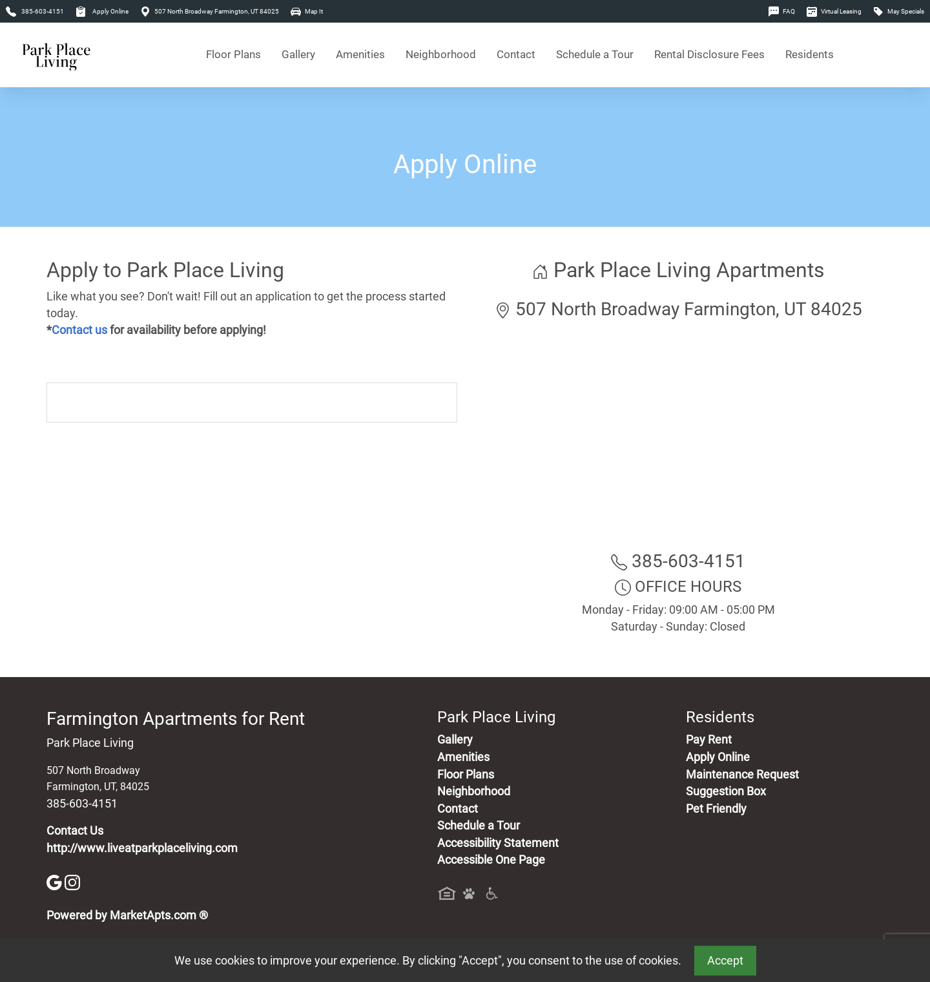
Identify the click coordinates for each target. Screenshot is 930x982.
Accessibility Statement (498, 843)
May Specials (898, 11)
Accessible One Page (491, 859)
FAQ (782, 11)
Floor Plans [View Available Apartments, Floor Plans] (233, 54)
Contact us (79, 330)
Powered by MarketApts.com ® (127, 915)
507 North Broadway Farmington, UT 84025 (209, 11)
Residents (809, 54)
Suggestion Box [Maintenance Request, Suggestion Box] (726, 791)
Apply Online (102, 11)
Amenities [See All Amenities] (360, 54)
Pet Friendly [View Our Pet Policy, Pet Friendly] (716, 808)
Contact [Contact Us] (516, 54)
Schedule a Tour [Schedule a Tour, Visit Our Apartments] (595, 54)
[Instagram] (72, 881)
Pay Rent (709, 739)
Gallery (298, 54)
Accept (725, 960)
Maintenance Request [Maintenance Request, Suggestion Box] (742, 774)
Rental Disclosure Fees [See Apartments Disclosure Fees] (709, 54)
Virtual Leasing (834, 11)
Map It (307, 11)
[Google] (55, 881)
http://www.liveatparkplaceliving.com (142, 848)
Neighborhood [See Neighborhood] (441, 54)
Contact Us (74, 830)
